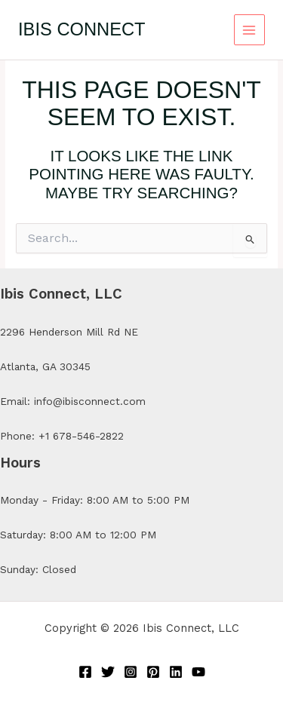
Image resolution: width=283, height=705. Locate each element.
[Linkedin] (176, 672)
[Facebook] (85, 672)
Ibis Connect (82, 29)
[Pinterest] (153, 672)
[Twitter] (108, 672)
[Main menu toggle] (249, 29)
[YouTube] (198, 672)
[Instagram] (130, 672)
